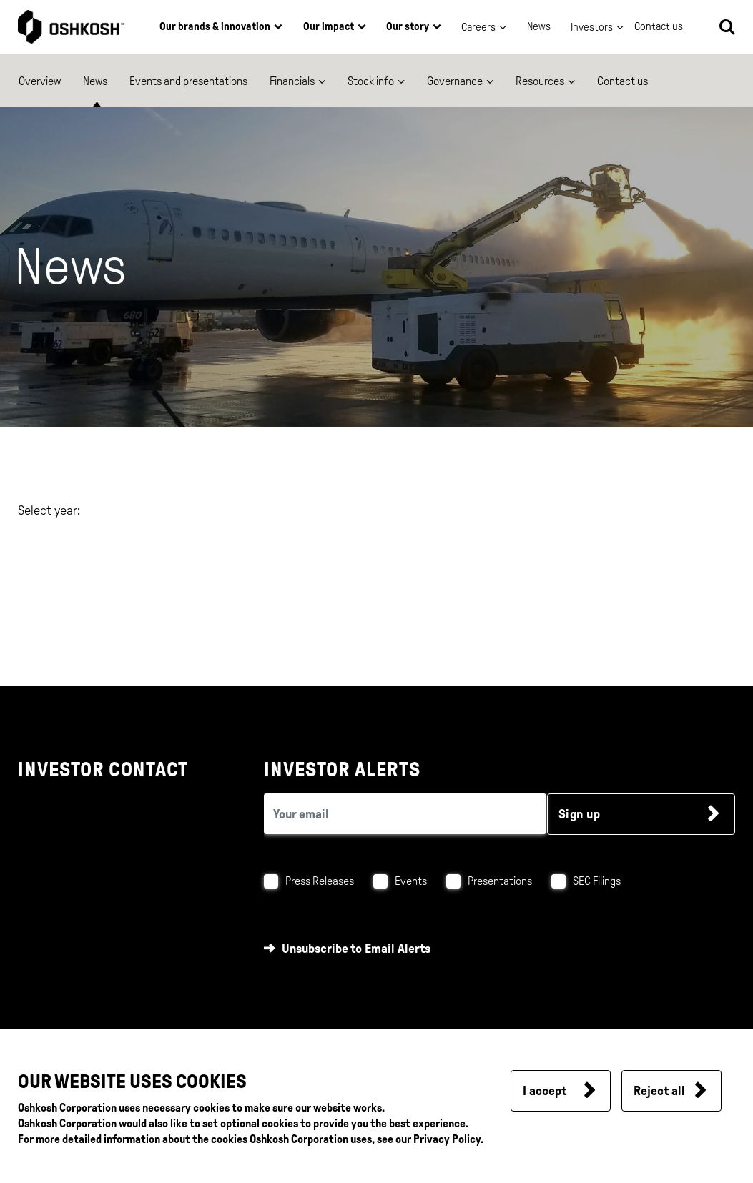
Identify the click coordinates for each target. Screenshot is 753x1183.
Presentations (500, 881)
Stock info (371, 81)
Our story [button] (407, 26)
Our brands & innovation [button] (214, 26)
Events (411, 881)
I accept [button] (544, 1091)
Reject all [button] (659, 1091)
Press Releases (319, 881)
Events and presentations (188, 81)
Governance (455, 81)
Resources (540, 81)
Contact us (622, 81)
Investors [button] (592, 27)
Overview (40, 81)
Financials (292, 81)
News (539, 26)
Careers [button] (478, 27)
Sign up (579, 814)
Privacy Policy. (448, 1139)
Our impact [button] (328, 26)
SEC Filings (597, 881)
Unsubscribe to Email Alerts (356, 948)
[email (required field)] (405, 813)
